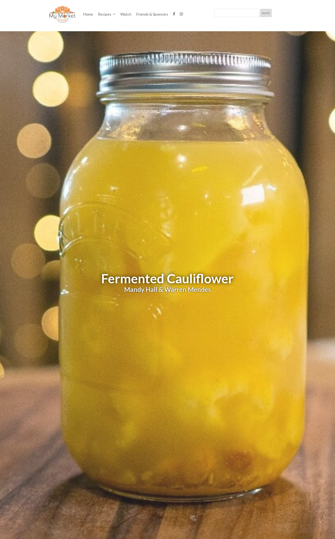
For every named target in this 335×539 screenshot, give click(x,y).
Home (88, 14)
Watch (125, 14)
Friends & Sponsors (152, 14)
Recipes (104, 14)
